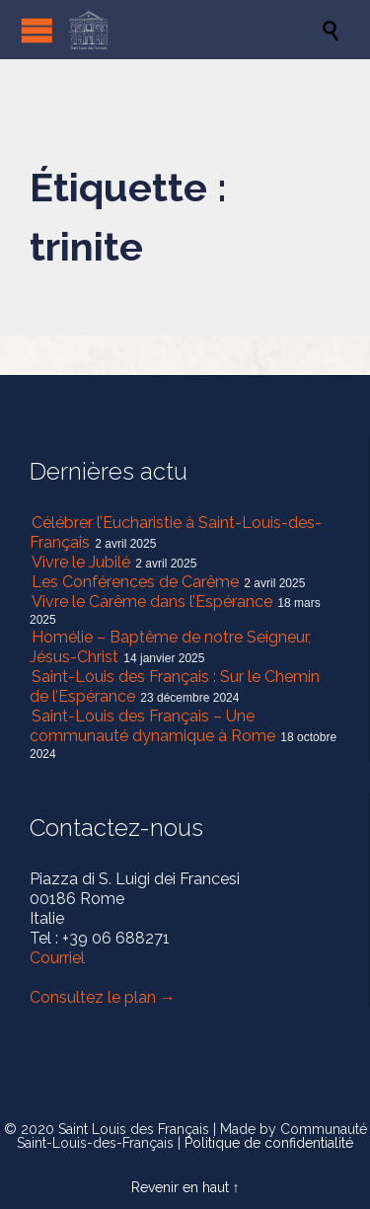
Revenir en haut (180, 1187)
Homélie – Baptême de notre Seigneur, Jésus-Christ (170, 647)
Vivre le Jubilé (81, 562)
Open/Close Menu (37, 30)
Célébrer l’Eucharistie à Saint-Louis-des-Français (176, 532)
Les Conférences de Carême (135, 581)
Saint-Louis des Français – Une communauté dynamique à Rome (152, 726)
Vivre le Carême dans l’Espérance (152, 601)
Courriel (57, 957)
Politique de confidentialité (269, 1143)
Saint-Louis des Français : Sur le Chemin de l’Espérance (175, 686)
